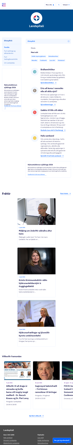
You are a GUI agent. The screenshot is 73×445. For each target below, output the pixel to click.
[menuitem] (12, 47)
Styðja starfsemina (43, 411)
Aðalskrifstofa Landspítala (11, 414)
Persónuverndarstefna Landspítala (48, 425)
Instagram (6, 423)
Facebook (6, 421)
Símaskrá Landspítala (10, 411)
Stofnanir (44, 440)
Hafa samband (7, 408)
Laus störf (41, 408)
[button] (49, 5)
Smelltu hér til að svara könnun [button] (12, 107)
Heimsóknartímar (43, 414)
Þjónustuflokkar (23, 436)
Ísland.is (13, 436)
